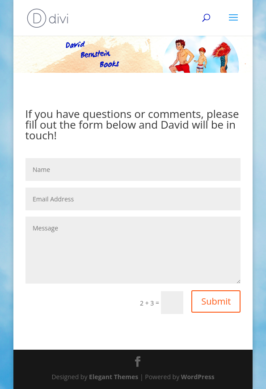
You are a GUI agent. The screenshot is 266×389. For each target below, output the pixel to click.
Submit (216, 301)
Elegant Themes (113, 376)
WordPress (198, 376)
